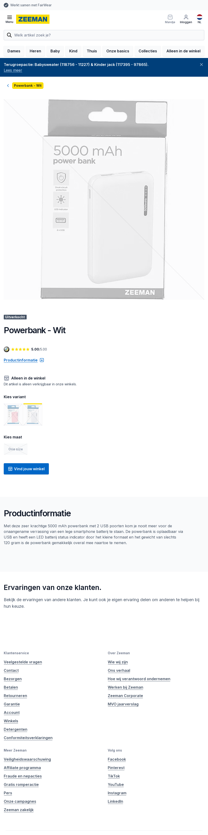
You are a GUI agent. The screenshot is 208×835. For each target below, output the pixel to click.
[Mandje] (170, 19)
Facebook (117, 759)
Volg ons (115, 750)
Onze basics (117, 51)
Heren (35, 51)
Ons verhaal (119, 670)
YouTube (116, 784)
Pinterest (116, 767)
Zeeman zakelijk (19, 809)
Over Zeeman (119, 653)
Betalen (11, 687)
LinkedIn (115, 801)
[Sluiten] (201, 64)
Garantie (12, 704)
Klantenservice (16, 653)
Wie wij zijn (118, 662)
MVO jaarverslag (123, 704)
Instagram (117, 793)
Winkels (11, 721)
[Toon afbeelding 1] (13, 414)
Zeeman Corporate (125, 695)
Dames (13, 51)
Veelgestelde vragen (23, 662)
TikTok (114, 776)
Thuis (92, 51)
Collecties (148, 51)
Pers (8, 793)
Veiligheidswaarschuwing (27, 759)
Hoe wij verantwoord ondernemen (139, 678)
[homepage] (33, 19)
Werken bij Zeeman (125, 687)
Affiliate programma (22, 767)
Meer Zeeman (15, 750)
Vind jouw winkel (26, 468)
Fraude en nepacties (23, 776)
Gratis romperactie (21, 784)
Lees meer (13, 70)
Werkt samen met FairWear (31, 5)
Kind (73, 51)
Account (12, 712)
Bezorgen (13, 678)
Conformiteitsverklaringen (28, 737)
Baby (55, 51)
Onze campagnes (20, 801)
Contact (11, 670)
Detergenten (15, 729)
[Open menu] (9, 19)
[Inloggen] (186, 19)
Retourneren (15, 695)
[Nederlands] (199, 19)
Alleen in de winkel (183, 51)
